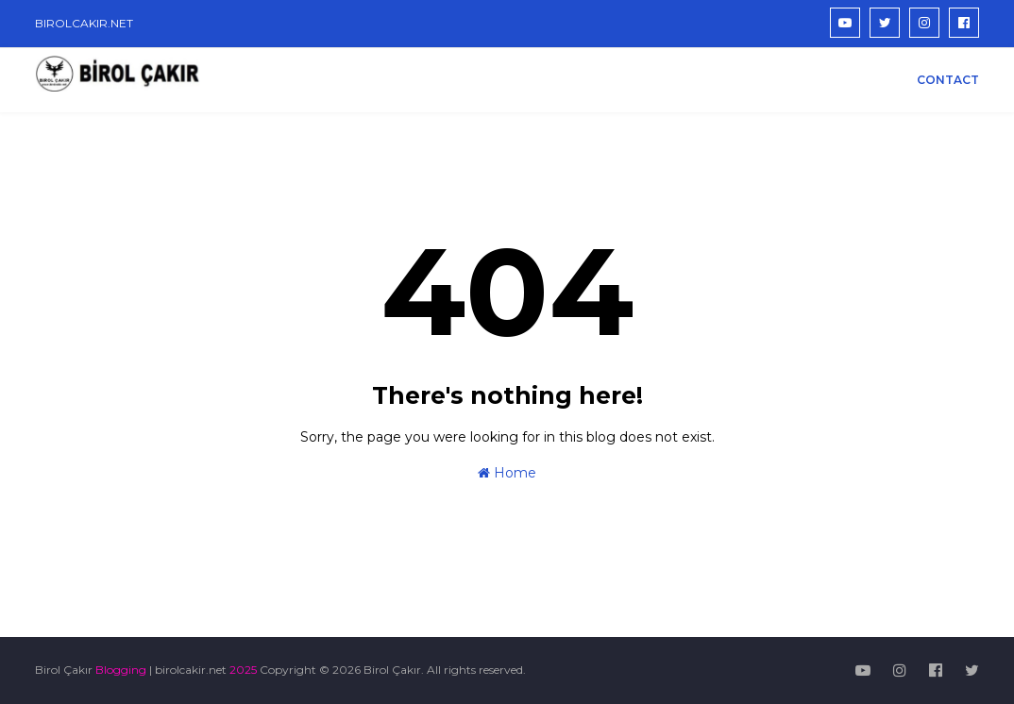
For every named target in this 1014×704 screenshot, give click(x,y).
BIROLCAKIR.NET (84, 23)
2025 (243, 669)
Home (507, 472)
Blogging (120, 669)
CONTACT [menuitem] (948, 80)
